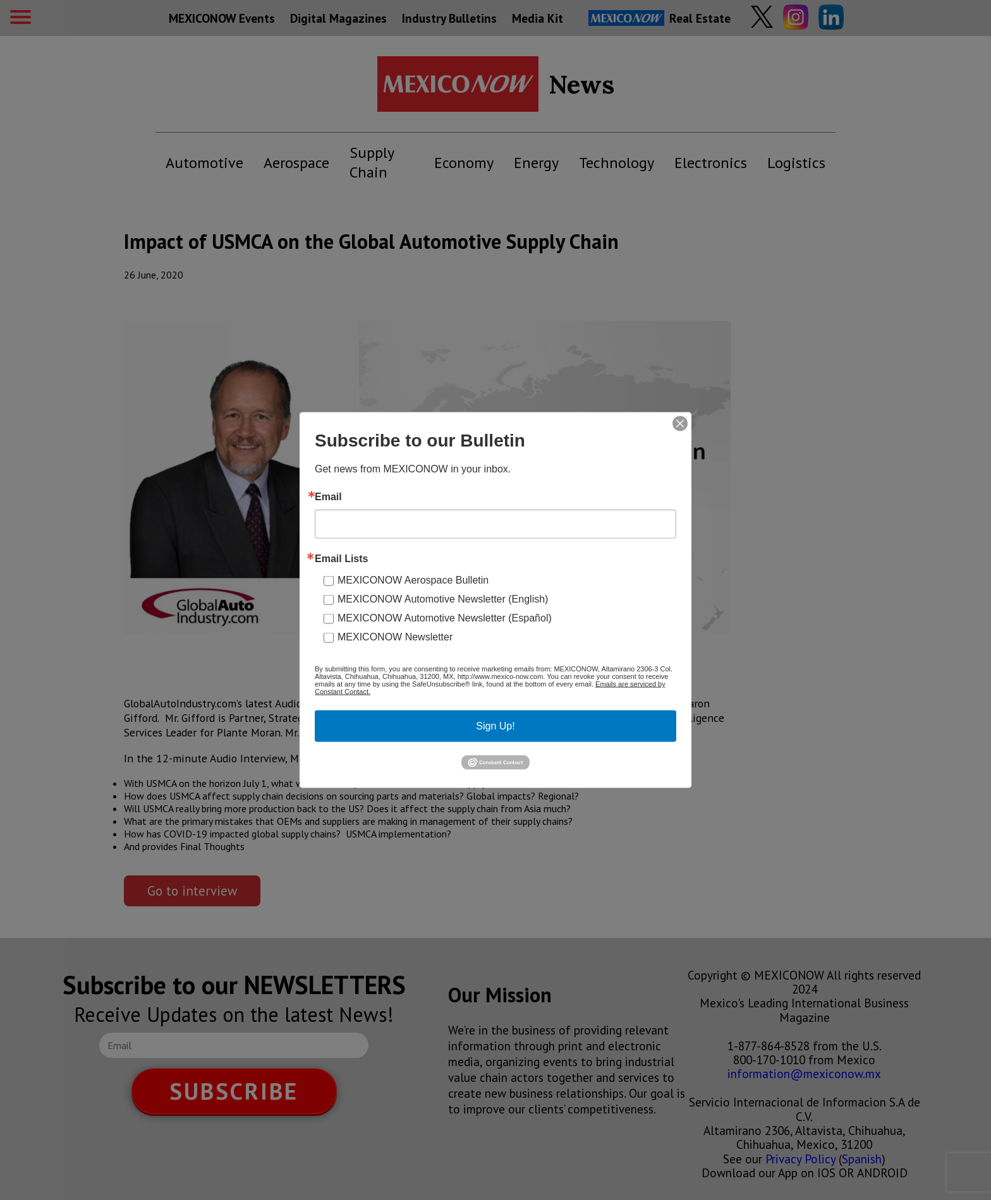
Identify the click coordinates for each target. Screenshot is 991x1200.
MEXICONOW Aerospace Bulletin (413, 580)
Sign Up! (495, 726)
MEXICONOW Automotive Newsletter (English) (442, 599)
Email (328, 497)
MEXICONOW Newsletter (395, 637)
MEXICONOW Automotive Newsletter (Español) (444, 618)
